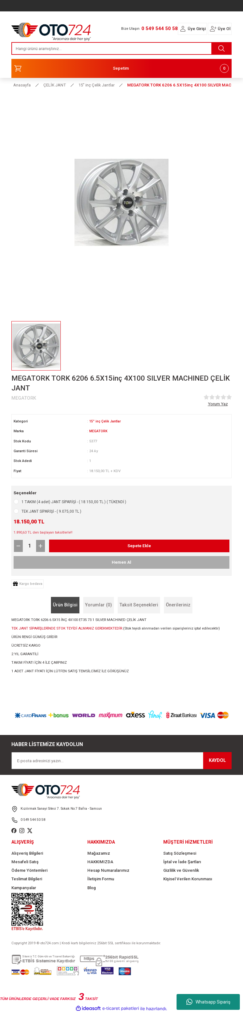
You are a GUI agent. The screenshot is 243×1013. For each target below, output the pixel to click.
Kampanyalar (23, 887)
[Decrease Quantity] (18, 546)
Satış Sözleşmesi (179, 853)
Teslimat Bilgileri (26, 879)
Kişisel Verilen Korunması (187, 879)
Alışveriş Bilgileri (27, 853)
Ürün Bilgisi (65, 604)
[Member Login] (183, 29)
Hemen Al (121, 562)
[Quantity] (29, 546)
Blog (91, 887)
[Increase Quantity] (40, 546)
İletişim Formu (100, 879)
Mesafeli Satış (25, 861)
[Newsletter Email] (121, 760)
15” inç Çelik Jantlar (106, 421)
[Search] (121, 48)
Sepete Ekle (139, 545)
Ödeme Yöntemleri (29, 870)
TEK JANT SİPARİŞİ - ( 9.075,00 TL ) (51, 511)
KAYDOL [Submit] (217, 760)
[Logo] (51, 30)
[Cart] (121, 68)
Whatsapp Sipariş (208, 1001)
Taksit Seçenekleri (139, 604)
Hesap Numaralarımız (108, 870)
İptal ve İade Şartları (182, 861)
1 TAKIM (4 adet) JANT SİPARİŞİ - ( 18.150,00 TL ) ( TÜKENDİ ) (74, 502)
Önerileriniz (178, 604)
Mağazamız (98, 853)
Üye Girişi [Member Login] (197, 28)
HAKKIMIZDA (100, 861)
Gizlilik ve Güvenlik (181, 870)
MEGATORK (98, 431)
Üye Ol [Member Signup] (224, 28)
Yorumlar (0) (98, 604)
